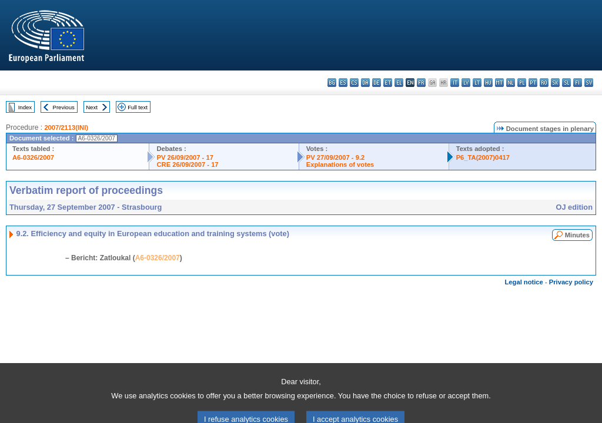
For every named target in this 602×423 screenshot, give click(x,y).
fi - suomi (577, 82)
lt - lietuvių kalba (477, 82)
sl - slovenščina (566, 82)
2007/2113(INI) (66, 127)
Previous (64, 107)
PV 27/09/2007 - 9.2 (335, 157)
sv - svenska (588, 82)
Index (25, 107)
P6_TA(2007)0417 (483, 157)
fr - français (421, 82)
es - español (343, 82)
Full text (138, 107)
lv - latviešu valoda (465, 82)
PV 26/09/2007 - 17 (184, 157)
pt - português (533, 82)
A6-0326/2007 (33, 157)
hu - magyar (488, 82)
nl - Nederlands (510, 82)
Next (92, 107)
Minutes (577, 235)
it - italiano (454, 82)
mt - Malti (499, 82)
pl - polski (521, 82)
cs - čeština (354, 82)
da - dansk (365, 82)
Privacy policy (571, 282)
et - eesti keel (387, 82)
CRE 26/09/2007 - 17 (187, 164)
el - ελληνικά (398, 82)
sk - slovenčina (555, 82)
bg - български (331, 82)
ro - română (544, 82)
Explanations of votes (340, 164)
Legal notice (524, 282)
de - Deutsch (376, 82)
